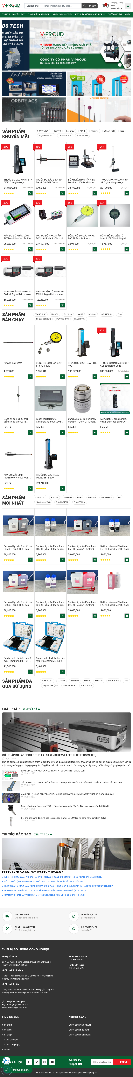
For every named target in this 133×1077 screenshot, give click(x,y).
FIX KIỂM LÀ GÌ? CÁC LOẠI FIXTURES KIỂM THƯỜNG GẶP (32, 872)
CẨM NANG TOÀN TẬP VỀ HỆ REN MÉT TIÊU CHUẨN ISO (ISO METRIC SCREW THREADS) (44, 895)
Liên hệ (5, 1049)
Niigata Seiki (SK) (46, 135)
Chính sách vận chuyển (80, 1024)
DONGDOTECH (65, 135)
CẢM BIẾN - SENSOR (38, 14)
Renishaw (70, 131)
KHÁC (128, 14)
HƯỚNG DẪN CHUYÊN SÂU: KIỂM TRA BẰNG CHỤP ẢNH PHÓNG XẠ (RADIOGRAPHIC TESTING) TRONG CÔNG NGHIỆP (58, 886)
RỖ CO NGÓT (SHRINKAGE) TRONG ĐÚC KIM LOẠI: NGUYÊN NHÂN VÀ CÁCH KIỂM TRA (44, 881)
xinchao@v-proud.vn (17, 1007)
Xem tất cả (31, 709)
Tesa (122, 131)
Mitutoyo (94, 131)
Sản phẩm (7, 1024)
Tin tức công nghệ (11, 1044)
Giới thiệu (7, 1029)
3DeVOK (57, 131)
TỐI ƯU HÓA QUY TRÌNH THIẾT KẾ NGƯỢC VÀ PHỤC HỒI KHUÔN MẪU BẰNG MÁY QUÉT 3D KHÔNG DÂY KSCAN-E (72, 782)
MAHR (82, 131)
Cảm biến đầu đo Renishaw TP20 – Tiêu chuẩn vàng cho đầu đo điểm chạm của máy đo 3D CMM (65, 806)
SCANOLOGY (42, 131)
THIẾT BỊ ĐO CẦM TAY (13, 14)
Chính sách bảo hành (79, 1029)
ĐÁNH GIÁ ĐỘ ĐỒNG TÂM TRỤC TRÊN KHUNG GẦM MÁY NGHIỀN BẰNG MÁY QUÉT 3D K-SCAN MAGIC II (67, 794)
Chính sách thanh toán (80, 1034)
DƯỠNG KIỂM (115, 14)
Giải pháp (7, 1034)
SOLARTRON (109, 131)
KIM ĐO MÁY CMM (62, 14)
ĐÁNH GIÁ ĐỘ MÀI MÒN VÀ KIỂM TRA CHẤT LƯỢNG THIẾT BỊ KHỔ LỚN (53, 770)
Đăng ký (114, 3)
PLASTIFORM (82, 135)
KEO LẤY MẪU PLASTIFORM (90, 14)
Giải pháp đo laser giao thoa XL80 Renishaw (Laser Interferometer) (49, 755)
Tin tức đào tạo (10, 1039)
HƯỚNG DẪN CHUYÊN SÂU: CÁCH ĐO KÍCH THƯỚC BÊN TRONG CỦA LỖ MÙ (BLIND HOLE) (45, 890)
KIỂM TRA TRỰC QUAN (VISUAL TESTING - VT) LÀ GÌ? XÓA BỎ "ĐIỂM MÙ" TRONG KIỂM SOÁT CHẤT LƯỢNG (53, 877)
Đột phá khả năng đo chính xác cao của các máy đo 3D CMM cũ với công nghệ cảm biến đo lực (63, 818)
